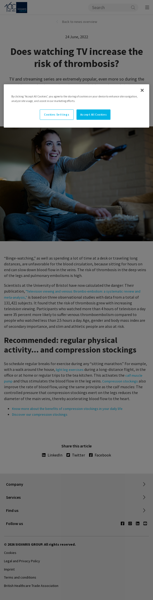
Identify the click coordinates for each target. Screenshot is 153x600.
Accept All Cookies (93, 114)
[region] (76, 106)
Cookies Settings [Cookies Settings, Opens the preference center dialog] (56, 114)
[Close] (142, 90)
